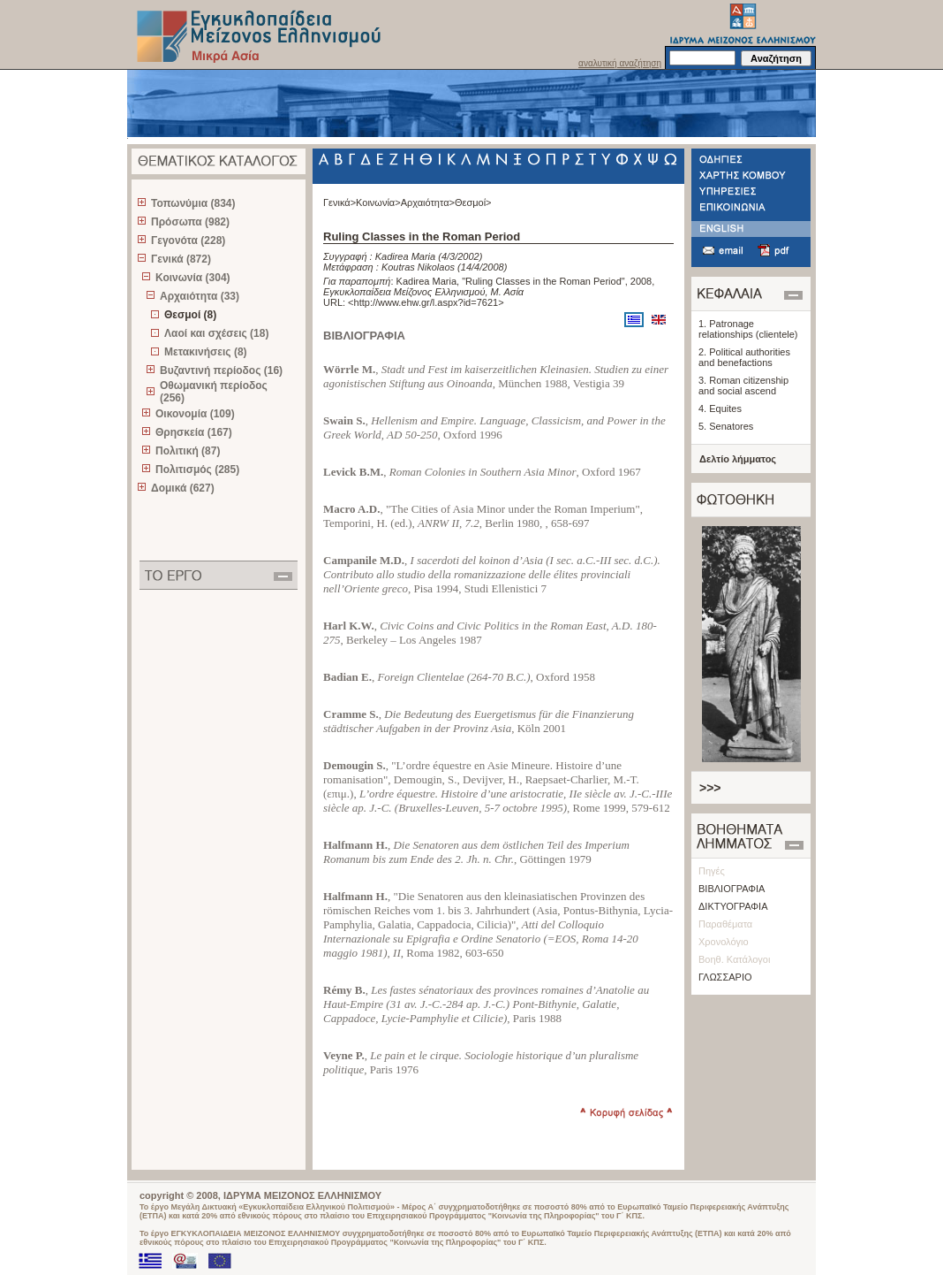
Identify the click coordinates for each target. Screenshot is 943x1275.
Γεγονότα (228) (188, 240)
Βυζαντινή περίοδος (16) (221, 370)
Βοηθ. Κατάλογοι (734, 959)
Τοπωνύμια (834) (193, 203)
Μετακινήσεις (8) (205, 352)
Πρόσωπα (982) (190, 222)
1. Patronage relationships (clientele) (748, 329)
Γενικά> (339, 202)
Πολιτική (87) (187, 451)
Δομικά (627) (183, 488)
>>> (710, 788)
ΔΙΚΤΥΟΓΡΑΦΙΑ (733, 906)
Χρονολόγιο (723, 941)
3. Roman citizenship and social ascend (743, 385)
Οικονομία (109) (195, 414)
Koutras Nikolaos (418, 267)
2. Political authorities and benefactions (744, 357)
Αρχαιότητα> (428, 202)
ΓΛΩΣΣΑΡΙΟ (725, 977)
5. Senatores (725, 426)
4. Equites (720, 408)
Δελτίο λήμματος (737, 459)
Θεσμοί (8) (190, 315)
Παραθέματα (725, 924)
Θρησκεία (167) (193, 432)
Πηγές (711, 871)
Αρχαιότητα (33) (199, 296)
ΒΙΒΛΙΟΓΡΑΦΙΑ (731, 888)
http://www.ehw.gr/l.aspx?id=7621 (426, 302)
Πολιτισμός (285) (197, 469)
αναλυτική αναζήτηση (619, 63)
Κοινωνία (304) (192, 277)
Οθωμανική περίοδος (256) (214, 391)
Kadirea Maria (405, 256)
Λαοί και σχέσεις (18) (216, 333)
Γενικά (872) (181, 259)
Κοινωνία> (378, 202)
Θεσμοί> (473, 202)
